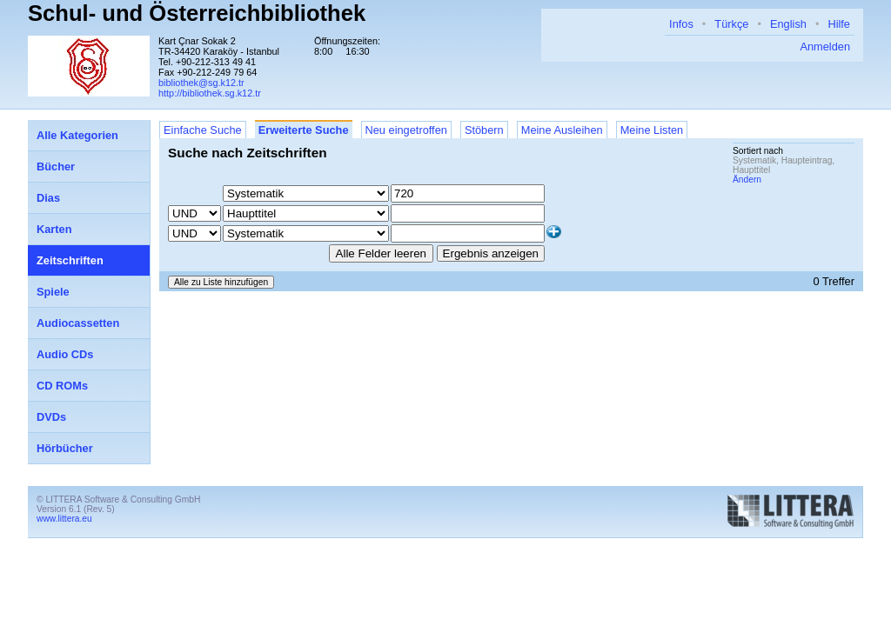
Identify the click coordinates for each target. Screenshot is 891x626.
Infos (681, 23)
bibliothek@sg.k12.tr (201, 82)
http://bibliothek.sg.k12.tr (209, 93)
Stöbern (484, 130)
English (788, 23)
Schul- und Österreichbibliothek (196, 13)
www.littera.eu (64, 518)
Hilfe (838, 23)
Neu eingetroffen (406, 130)
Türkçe (731, 23)
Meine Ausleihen (562, 130)
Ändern (747, 179)
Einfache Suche (203, 130)
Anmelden (825, 46)
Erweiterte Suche (303, 130)
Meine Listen (652, 130)
